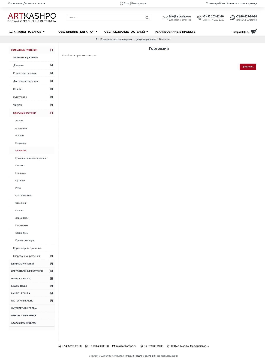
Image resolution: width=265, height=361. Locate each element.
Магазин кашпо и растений (140, 355)
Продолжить (248, 67)
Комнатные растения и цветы (116, 39)
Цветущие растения (145, 39)
